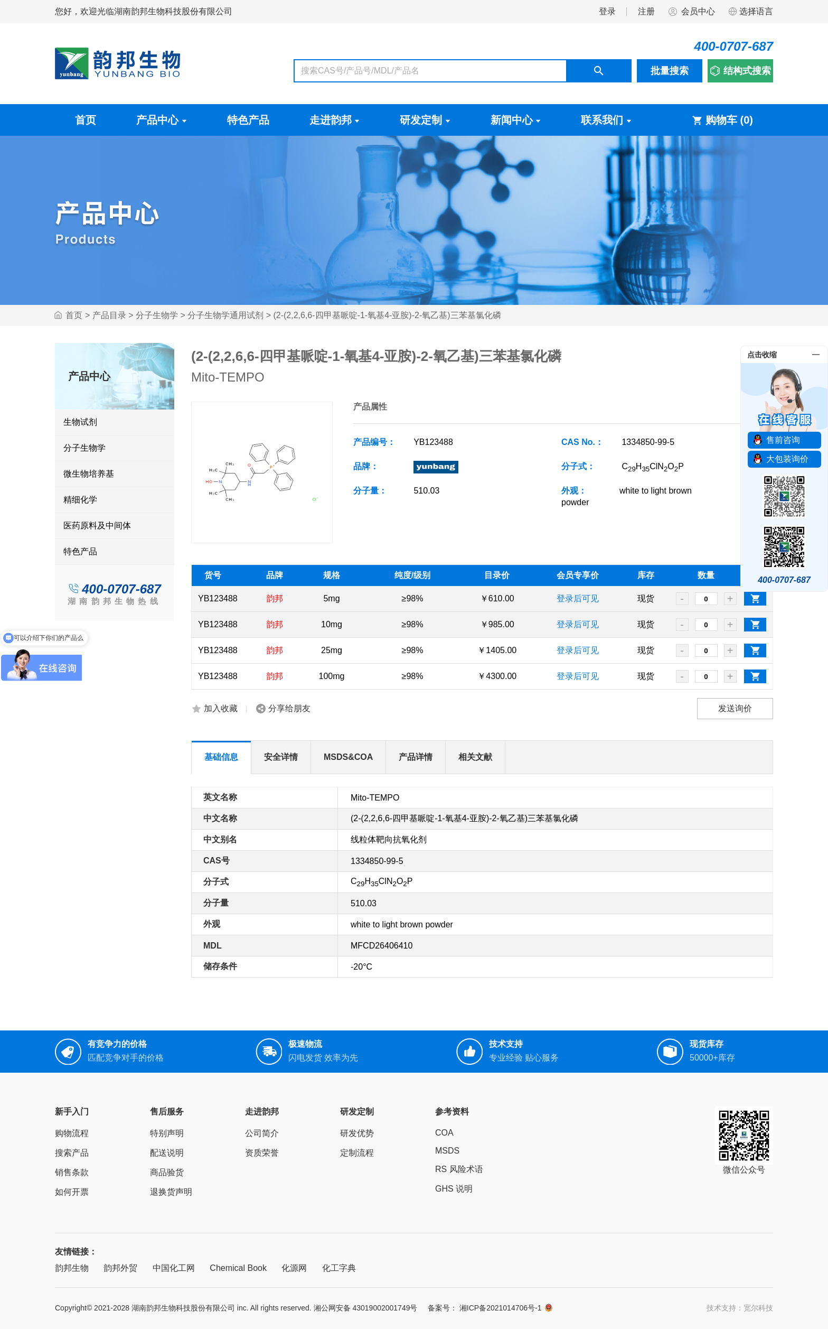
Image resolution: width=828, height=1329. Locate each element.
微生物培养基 (88, 473)
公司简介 (262, 1133)
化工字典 (339, 1267)
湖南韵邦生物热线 (115, 601)
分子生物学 (157, 315)
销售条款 (72, 1172)
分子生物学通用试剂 (225, 315)
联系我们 (606, 120)
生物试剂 (80, 421)
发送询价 (735, 708)
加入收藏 (221, 708)
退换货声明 (171, 1191)
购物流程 (72, 1133)
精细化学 (80, 499)
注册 (646, 11)
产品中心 (161, 120)
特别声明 (167, 1133)
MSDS (447, 1150)
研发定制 (425, 120)
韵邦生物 (72, 1267)
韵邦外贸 (120, 1267)
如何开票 (72, 1191)
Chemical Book (238, 1267)
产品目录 (109, 315)
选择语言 (750, 11)
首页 (85, 120)
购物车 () (722, 120)
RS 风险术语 (459, 1169)
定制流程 (357, 1152)
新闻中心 (516, 120)
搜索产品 (72, 1152)
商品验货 (167, 1172)
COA (444, 1132)
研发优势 (357, 1133)
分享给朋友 (289, 708)
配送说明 (167, 1152)
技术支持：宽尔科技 (740, 1308)
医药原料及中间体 (97, 525)
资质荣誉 (262, 1152)
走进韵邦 (334, 120)
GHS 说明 (454, 1188)
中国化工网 (174, 1267)
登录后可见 (578, 598)
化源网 (294, 1267)
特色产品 (248, 120)
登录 (607, 11)
